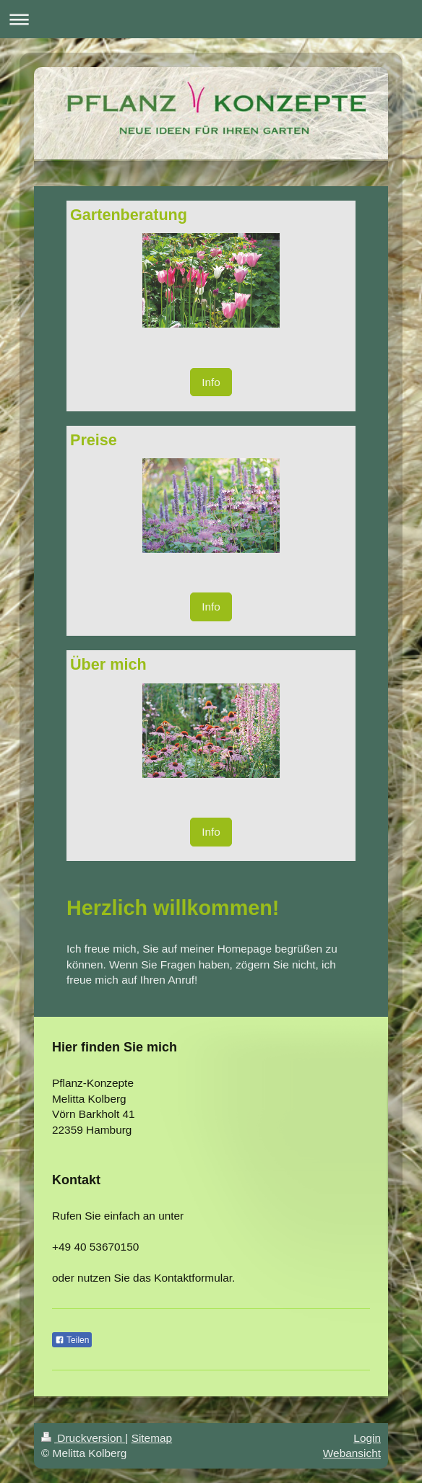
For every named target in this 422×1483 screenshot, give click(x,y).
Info (211, 382)
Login (367, 1438)
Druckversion (83, 1438)
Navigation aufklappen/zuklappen (211, 19)
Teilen (72, 1340)
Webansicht (352, 1453)
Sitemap (152, 1438)
